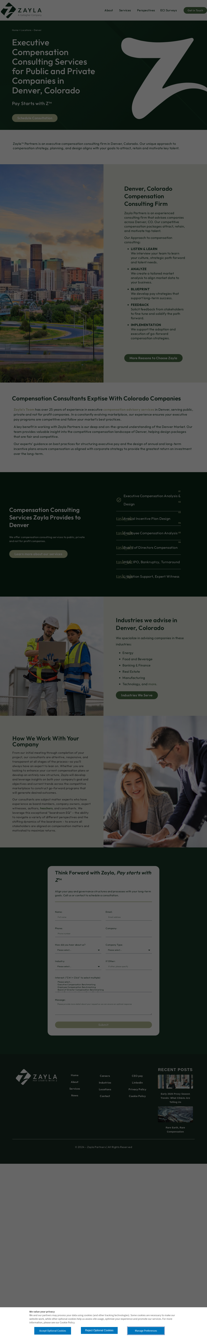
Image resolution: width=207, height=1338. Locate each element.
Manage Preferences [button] (146, 1331)
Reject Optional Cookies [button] (99, 1330)
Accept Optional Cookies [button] (52, 1331)
